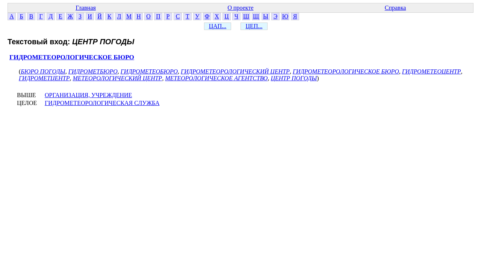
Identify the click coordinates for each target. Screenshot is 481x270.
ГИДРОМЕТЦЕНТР (44, 78)
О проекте (240, 7)
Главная (86, 7)
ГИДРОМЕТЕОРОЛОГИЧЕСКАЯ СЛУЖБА (102, 103)
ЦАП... (218, 26)
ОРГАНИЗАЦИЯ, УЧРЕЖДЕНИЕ (88, 95)
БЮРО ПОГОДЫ (43, 71)
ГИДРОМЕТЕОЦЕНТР (431, 71)
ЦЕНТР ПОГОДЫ (294, 78)
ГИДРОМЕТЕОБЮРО (149, 71)
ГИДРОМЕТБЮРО (93, 71)
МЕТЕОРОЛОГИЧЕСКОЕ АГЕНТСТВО (216, 78)
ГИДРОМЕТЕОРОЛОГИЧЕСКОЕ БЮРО (71, 57)
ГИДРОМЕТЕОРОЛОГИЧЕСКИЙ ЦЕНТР (235, 71)
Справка (395, 7)
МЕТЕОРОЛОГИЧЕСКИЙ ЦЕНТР (117, 78)
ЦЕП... (254, 26)
